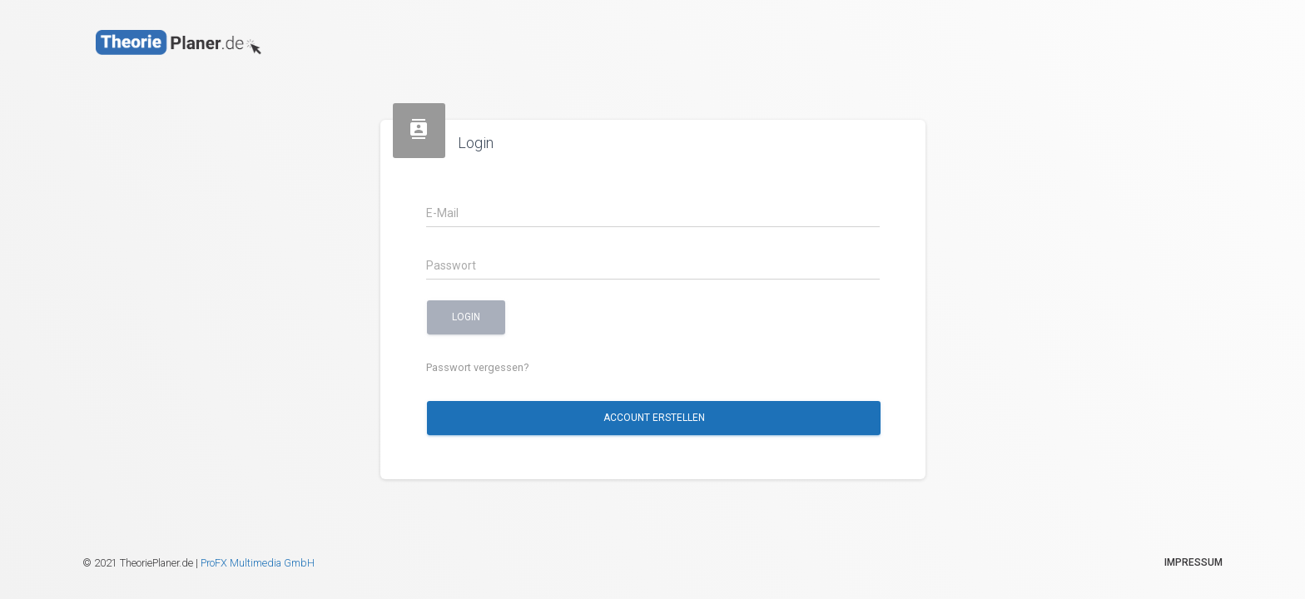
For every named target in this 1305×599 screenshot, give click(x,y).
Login (466, 317)
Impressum (1193, 562)
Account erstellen (653, 417)
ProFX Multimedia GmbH (258, 563)
